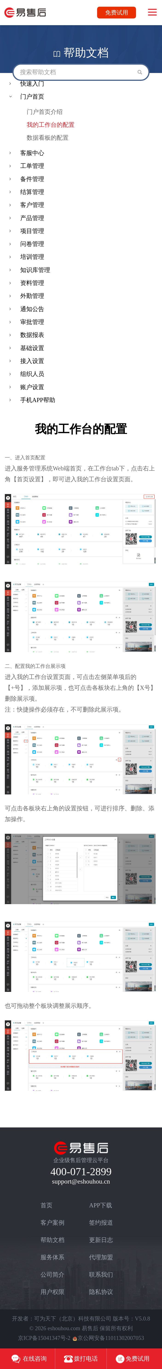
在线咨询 (29, 1359)
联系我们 (101, 1274)
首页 (46, 1205)
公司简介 (52, 1274)
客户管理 (32, 205)
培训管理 (32, 257)
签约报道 (101, 1222)
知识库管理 (35, 270)
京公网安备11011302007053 (108, 1338)
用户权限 (52, 1292)
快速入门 (32, 83)
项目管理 (32, 231)
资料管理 (32, 283)
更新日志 (101, 1240)
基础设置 (32, 348)
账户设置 (32, 387)
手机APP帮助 (37, 400)
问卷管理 (32, 244)
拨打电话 (81, 1359)
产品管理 (32, 218)
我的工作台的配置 (51, 124)
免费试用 (116, 12)
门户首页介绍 (45, 112)
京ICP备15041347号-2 (44, 1338)
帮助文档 (52, 1240)
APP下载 (100, 1205)
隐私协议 (101, 1292)
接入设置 (32, 361)
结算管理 (32, 192)
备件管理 (32, 179)
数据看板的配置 (48, 137)
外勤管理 (32, 296)
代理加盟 (101, 1257)
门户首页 (32, 96)
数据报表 (32, 335)
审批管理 (32, 322)
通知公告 (32, 309)
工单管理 (32, 166)
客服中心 (32, 153)
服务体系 (52, 1257)
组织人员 (32, 374)
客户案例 (52, 1222)
